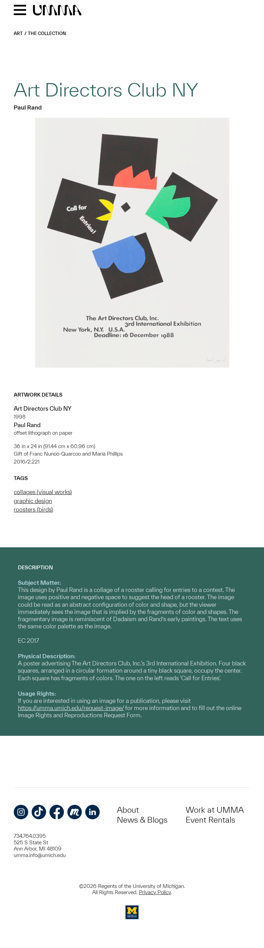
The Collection (47, 33)
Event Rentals (210, 819)
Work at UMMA (215, 809)
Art (18, 33)
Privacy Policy (155, 892)
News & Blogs (142, 819)
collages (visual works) (43, 492)
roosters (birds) (33, 509)
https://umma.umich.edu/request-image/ (71, 708)
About (128, 809)
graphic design (33, 501)
